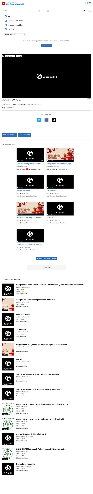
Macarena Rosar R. (35, 104)
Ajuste (89, 99)
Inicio (10, 16)
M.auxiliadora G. (28, 466)
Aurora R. (26, 193)
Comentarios (46, 267)
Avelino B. (56, 166)
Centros (11, 29)
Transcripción (24, 135)
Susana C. (26, 166)
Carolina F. (26, 247)
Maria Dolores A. (28, 436)
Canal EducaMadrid (15, 21)
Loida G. (26, 406)
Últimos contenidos (15, 25)
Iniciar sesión (46, 46)
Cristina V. (56, 220)
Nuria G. (56, 193)
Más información (9, 135)
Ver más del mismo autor (46, 259)
